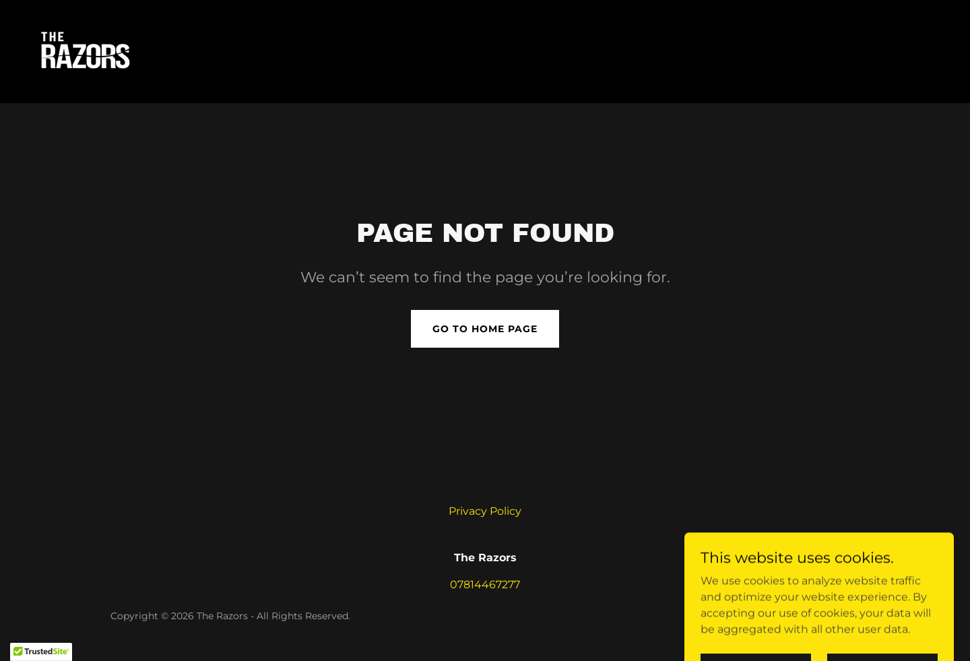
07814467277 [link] (485, 584)
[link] (82, 50)
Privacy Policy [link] (485, 511)
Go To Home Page (485, 329)
